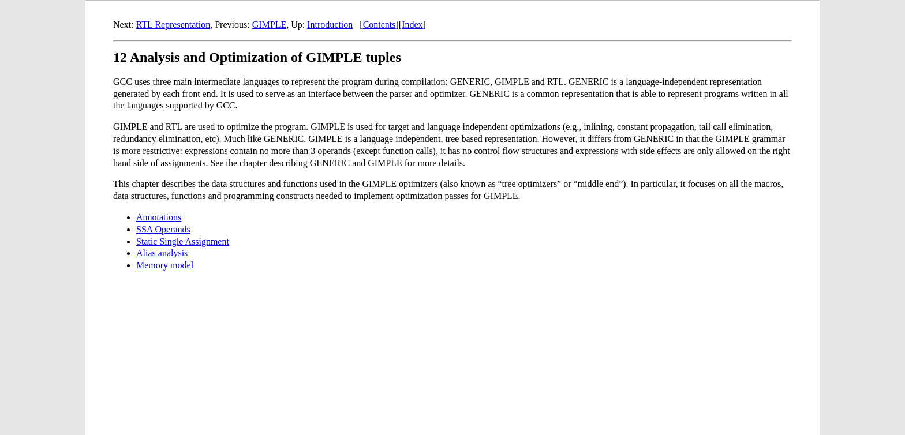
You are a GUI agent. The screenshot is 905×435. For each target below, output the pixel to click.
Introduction (330, 24)
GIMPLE (269, 24)
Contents (379, 24)
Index (412, 24)
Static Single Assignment (182, 241)
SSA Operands (163, 229)
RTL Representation (173, 24)
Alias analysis (162, 253)
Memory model (164, 265)
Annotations (158, 217)
